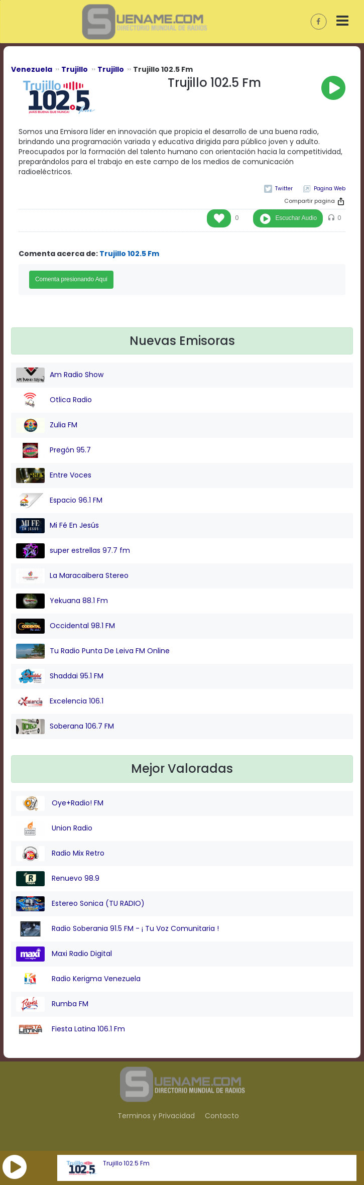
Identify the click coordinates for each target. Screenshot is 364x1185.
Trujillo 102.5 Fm (126, 1163)
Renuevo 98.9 (57, 878)
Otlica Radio (54, 400)
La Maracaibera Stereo (72, 575)
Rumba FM (52, 1004)
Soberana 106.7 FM (65, 726)
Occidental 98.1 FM (65, 626)
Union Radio (54, 828)
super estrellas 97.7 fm (73, 550)
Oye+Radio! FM (59, 803)
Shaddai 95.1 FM (59, 676)
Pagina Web (329, 188)
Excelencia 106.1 (59, 701)
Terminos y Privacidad (156, 1116)
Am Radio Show (59, 375)
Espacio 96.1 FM (59, 500)
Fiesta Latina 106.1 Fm (70, 1029)
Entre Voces (53, 475)
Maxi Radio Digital (64, 954)
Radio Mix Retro (60, 853)
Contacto (222, 1116)
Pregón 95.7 (53, 450)
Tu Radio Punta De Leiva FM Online (93, 651)
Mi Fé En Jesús (57, 525)
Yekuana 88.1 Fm (62, 601)
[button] (15, 1167)
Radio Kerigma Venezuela (78, 979)
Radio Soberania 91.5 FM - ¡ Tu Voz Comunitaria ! (117, 928)
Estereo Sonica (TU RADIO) (80, 903)
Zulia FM (46, 425)
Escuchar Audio (296, 217)
